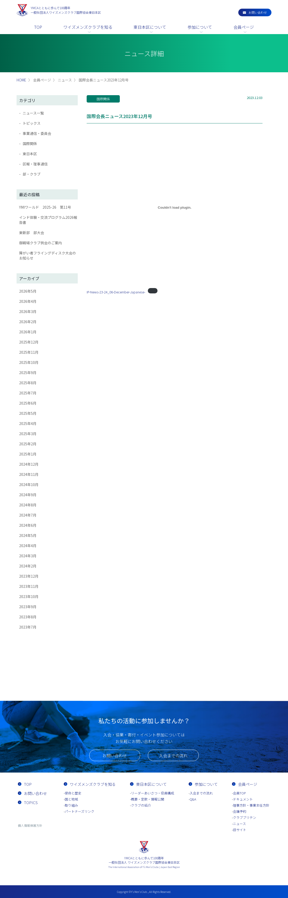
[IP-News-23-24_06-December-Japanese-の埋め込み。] (175, 207)
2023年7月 (27, 627)
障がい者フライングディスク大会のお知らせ (47, 255)
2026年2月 (27, 321)
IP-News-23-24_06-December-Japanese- (116, 292)
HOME (21, 79)
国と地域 (71, 799)
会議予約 (239, 811)
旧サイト (239, 829)
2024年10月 (28, 484)
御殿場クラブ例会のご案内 (40, 242)
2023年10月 (28, 596)
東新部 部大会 (31, 232)
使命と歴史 (73, 793)
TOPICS (31, 802)
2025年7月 (27, 392)
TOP (38, 27)
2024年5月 (27, 535)
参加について (200, 27)
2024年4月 (27, 545)
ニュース (239, 823)
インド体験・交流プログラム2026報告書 (48, 220)
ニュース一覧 (33, 113)
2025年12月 (28, 342)
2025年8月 (27, 382)
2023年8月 (27, 616)
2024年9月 (27, 494)
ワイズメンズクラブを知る (87, 27)
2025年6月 (27, 403)
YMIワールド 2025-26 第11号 (45, 207)
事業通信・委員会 (37, 133)
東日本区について (150, 27)
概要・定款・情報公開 (147, 799)
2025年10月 (28, 362)
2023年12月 (28, 576)
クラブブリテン (244, 817)
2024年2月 (27, 565)
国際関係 (30, 143)
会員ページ (243, 27)
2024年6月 (27, 525)
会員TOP (239, 793)
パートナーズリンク (79, 811)
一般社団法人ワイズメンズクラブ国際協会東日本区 (66, 10)
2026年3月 (27, 311)
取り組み (71, 805)
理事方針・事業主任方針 (251, 805)
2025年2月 (27, 443)
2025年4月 (27, 423)
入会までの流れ (173, 755)
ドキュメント (243, 799)
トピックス (32, 123)
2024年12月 (28, 464)
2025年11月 (28, 352)
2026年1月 (27, 331)
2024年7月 (27, 515)
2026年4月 (27, 301)
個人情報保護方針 (30, 825)
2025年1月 (27, 454)
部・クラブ (32, 174)
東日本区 (30, 153)
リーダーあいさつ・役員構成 (152, 793)
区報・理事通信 (35, 163)
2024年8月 (27, 504)
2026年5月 (27, 291)
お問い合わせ (257, 12)
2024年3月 (27, 555)
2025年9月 (27, 372)
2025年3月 (27, 433)
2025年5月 (27, 413)
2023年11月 (28, 586)
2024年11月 (28, 474)
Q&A (193, 799)
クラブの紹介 (141, 805)
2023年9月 (27, 606)
